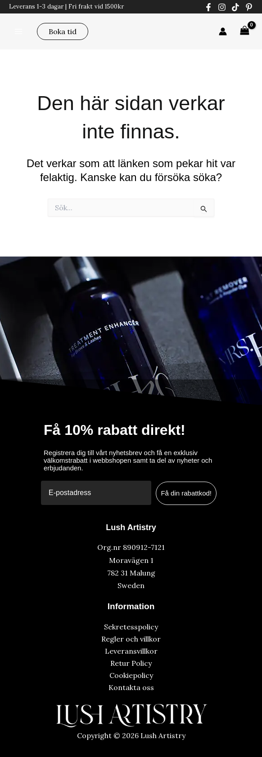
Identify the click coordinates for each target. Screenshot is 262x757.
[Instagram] (222, 7)
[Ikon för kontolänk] (223, 31)
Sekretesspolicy (131, 626)
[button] (62, 31)
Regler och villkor (131, 638)
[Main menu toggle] (18, 31)
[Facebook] (208, 7)
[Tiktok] (235, 7)
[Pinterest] (249, 7)
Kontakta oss (131, 687)
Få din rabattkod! (186, 493)
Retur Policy (131, 663)
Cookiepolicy (131, 675)
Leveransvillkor (131, 650)
